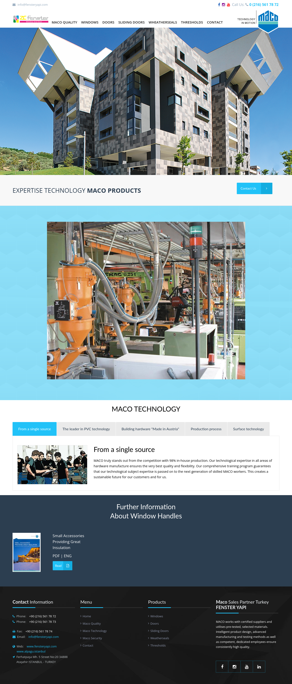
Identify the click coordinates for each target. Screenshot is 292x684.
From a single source (34, 429)
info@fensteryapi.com (33, 5)
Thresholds (158, 645)
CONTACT (215, 22)
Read (63, 565)
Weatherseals (159, 638)
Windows (156, 616)
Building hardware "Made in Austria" (150, 429)
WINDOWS (90, 22)
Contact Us (256, 188)
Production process (206, 429)
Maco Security (92, 638)
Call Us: (255, 4)
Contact (88, 645)
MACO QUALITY (64, 22)
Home (87, 616)
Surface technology (248, 429)
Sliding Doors (159, 631)
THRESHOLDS (192, 22)
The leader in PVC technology (86, 429)
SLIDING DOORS (131, 22)
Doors (154, 623)
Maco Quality (92, 623)
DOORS (108, 22)
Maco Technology (95, 631)
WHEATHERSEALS (163, 22)
